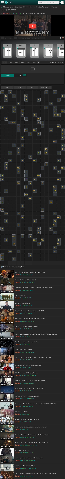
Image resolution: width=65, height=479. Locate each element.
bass (34, 62)
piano (10, 62)
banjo (28, 62)
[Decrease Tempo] (2, 38)
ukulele (16, 62)
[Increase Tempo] (15, 38)
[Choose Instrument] (38, 62)
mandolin (22, 62)
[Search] (57, 2)
